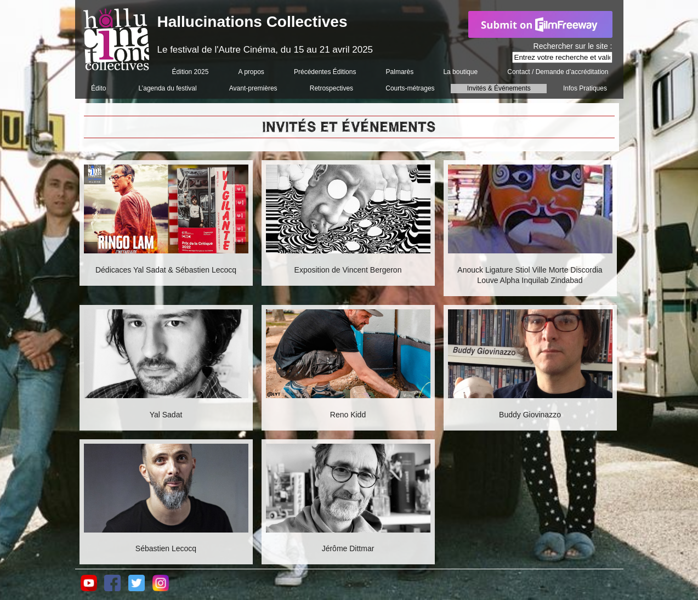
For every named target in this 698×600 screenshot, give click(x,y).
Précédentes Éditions (325, 72)
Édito (98, 88)
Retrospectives (331, 88)
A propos (251, 72)
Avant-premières (253, 88)
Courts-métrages (409, 88)
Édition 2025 (190, 72)
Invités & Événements (499, 88)
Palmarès (400, 72)
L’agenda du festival (168, 88)
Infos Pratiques (585, 88)
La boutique (460, 72)
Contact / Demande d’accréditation (557, 72)
